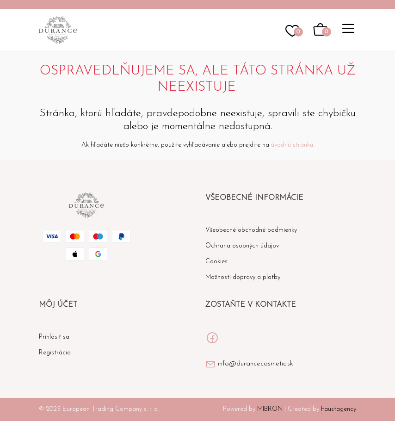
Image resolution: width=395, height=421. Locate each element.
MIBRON (270, 409)
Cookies (216, 261)
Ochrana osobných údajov (242, 245)
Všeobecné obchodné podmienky (251, 230)
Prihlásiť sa (54, 337)
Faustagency (338, 409)
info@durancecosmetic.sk (255, 363)
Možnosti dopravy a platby (242, 277)
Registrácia (55, 352)
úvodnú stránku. (292, 145)
